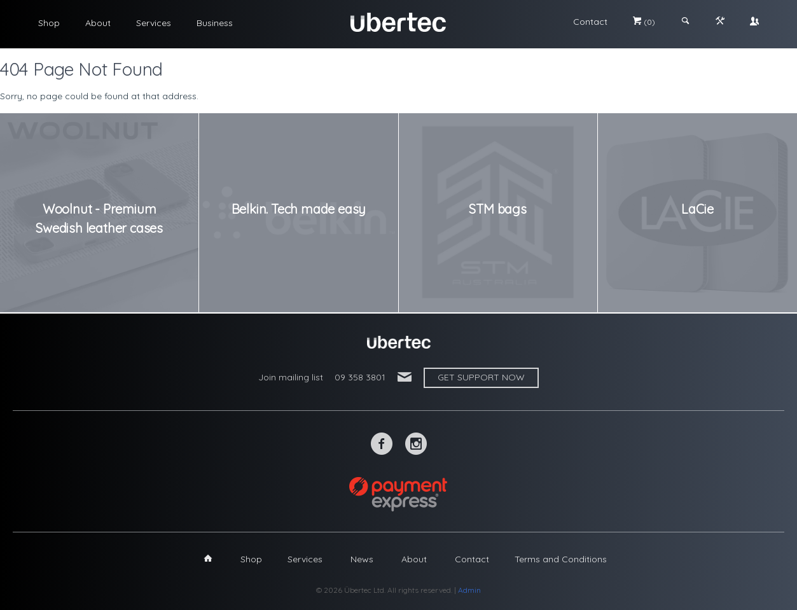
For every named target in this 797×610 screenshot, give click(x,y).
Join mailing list (290, 377)
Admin (469, 590)
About (98, 23)
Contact (590, 21)
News (361, 559)
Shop (49, 23)
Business (215, 23)
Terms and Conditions (561, 559)
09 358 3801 (360, 377)
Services (153, 23)
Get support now (481, 377)
